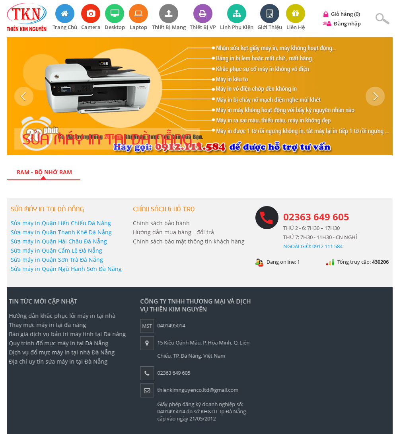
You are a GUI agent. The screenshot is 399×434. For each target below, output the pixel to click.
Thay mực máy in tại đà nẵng (45, 325)
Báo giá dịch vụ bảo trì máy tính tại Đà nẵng (65, 334)
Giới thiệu (269, 17)
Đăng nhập (347, 23)
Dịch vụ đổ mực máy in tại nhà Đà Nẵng (60, 352)
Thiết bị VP (203, 17)
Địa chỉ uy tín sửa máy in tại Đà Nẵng (56, 361)
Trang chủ (65, 17)
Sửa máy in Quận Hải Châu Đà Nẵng (59, 241)
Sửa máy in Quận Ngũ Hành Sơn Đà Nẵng (66, 268)
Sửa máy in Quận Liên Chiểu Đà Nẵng (61, 223)
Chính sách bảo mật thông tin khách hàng (189, 241)
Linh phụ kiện (236, 17)
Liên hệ (295, 17)
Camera (91, 17)
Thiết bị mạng (169, 17)
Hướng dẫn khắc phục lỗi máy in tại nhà (60, 315)
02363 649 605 (316, 216)
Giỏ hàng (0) (345, 14)
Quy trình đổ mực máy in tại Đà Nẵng (56, 343)
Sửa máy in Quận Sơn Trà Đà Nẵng (57, 259)
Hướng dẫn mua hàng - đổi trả (173, 232)
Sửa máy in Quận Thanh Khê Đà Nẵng (61, 232)
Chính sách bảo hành (161, 223)
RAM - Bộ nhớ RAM (43, 172)
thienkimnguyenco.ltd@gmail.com (195, 389)
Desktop (115, 17)
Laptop (138, 17)
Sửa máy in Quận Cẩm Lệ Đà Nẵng (56, 250)
